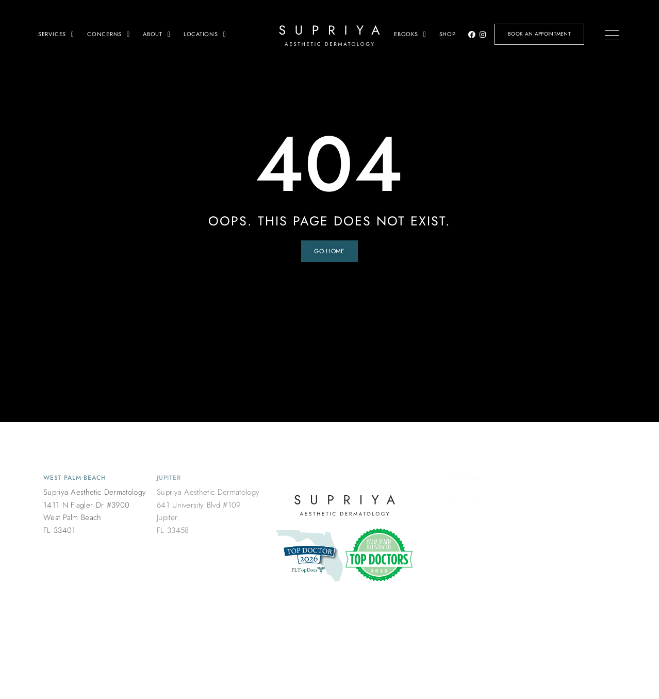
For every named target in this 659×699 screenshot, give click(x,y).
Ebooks (410, 34)
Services (56, 34)
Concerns (108, 34)
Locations (205, 34)
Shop (447, 34)
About (157, 34)
